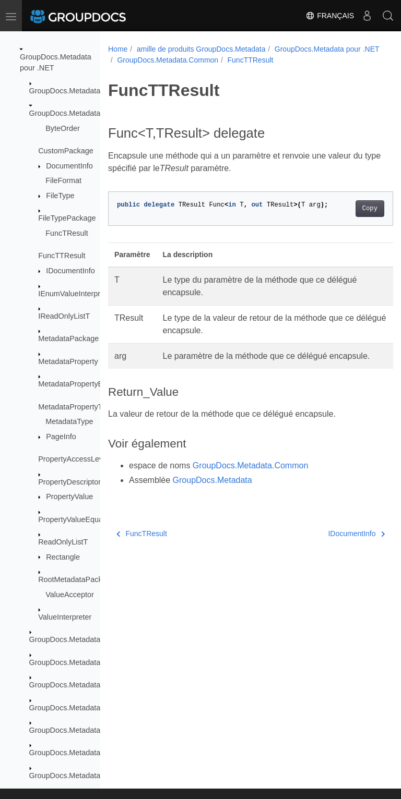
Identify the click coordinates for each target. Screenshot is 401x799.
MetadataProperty (68, 361)
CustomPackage (65, 151)
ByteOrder (62, 128)
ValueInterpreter (64, 617)
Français (329, 15)
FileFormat (63, 180)
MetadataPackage (68, 338)
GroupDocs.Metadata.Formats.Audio (90, 708)
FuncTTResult (61, 255)
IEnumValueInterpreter (75, 293)
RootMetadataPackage (76, 579)
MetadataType (69, 421)
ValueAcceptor (69, 594)
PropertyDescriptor (69, 482)
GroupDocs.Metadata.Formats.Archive (93, 685)
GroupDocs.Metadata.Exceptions (84, 639)
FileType (60, 195)
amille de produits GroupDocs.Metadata (201, 49)
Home (117, 49)
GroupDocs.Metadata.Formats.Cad (87, 752)
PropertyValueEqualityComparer (91, 519)
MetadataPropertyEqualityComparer (98, 384)
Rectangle (63, 557)
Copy (349, 219)
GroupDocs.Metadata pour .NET (169, 60)
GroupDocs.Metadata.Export (76, 662)
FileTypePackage (67, 218)
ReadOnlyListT (63, 542)
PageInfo (61, 436)
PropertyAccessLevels (75, 459)
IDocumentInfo (70, 271)
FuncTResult (66, 233)
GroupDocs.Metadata (65, 91)
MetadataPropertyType (76, 407)
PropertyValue (69, 496)
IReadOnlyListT (64, 316)
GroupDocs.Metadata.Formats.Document (98, 775)
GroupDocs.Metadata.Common (81, 113)
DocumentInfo (69, 166)
